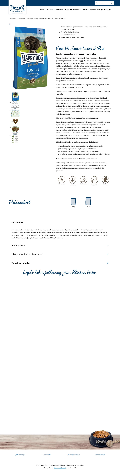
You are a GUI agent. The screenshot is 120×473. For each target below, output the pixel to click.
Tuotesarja (30, 18)
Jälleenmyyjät (106, 9)
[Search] (112, 3)
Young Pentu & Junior (40, 18)
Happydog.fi (12, 18)
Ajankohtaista (95, 9)
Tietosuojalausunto (73, 454)
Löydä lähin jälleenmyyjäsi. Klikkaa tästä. (60, 272)
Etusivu (42, 9)
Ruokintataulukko (21, 263)
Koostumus (17, 222)
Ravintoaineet (18, 245)
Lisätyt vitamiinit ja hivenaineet (27, 254)
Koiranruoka (21, 18)
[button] (10, 24)
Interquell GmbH (60, 468)
